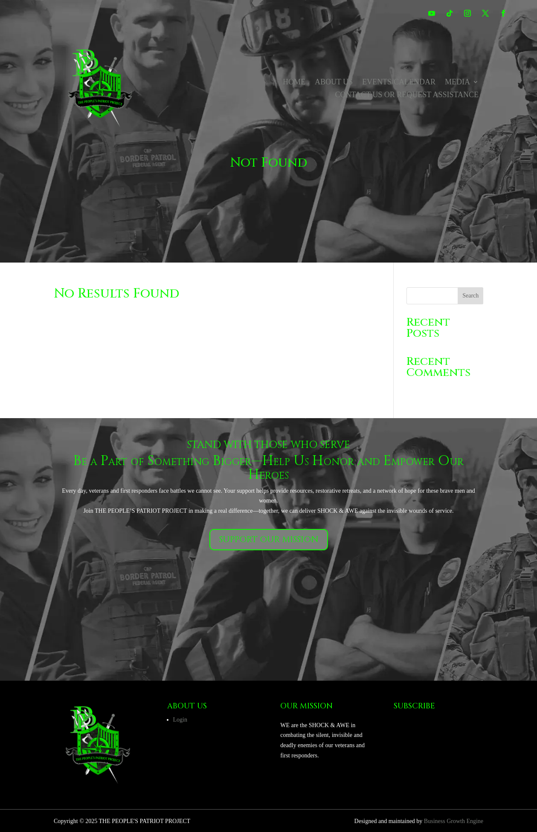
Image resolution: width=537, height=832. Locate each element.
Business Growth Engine (453, 821)
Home (294, 82)
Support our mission (269, 539)
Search (470, 295)
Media (457, 82)
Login (180, 719)
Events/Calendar (398, 82)
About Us (334, 82)
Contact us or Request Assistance (407, 95)
